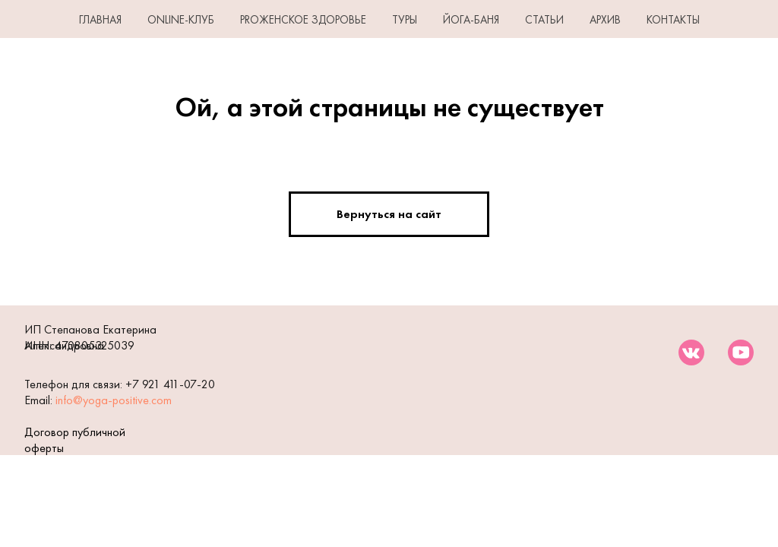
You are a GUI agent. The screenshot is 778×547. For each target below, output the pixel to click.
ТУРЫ (404, 19)
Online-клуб (180, 19)
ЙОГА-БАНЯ (471, 19)
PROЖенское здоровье (303, 19)
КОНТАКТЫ (673, 19)
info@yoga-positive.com (113, 400)
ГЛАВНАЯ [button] (100, 19)
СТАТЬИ (544, 19)
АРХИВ (605, 19)
